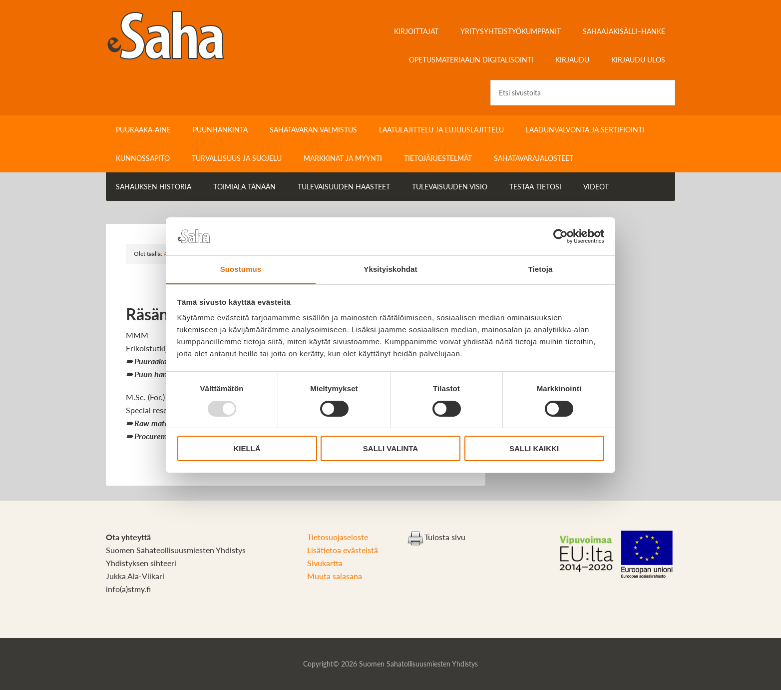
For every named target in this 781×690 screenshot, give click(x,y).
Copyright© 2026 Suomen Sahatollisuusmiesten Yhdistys (390, 664)
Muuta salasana (334, 576)
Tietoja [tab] (540, 269)
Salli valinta (390, 448)
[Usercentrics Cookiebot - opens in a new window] (560, 236)
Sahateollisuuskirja (191, 35)
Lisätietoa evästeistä (342, 550)
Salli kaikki (534, 448)
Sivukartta (325, 563)
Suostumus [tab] (241, 269)
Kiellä (246, 448)
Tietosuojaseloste (337, 537)
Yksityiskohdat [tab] (390, 269)
